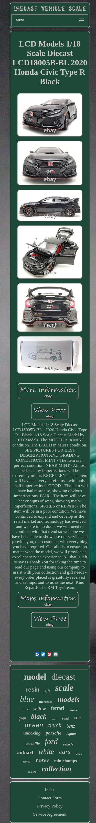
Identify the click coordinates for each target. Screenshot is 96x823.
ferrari (57, 708)
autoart (25, 752)
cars (65, 751)
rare (25, 709)
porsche (53, 733)
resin (33, 689)
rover (54, 719)
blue (27, 699)
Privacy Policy (50, 806)
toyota (73, 709)
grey (22, 718)
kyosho (32, 771)
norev (42, 760)
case (79, 753)
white (46, 751)
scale (64, 688)
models (69, 699)
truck (54, 725)
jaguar (71, 734)
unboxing (31, 733)
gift (47, 691)
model (35, 676)
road (65, 718)
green (34, 725)
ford (51, 741)
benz (71, 726)
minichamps (65, 760)
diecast (63, 676)
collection (56, 769)
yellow (39, 708)
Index (50, 789)
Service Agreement (50, 814)
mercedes (45, 702)
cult (77, 717)
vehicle (68, 744)
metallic (33, 744)
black (38, 716)
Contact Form (50, 798)
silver (27, 761)
